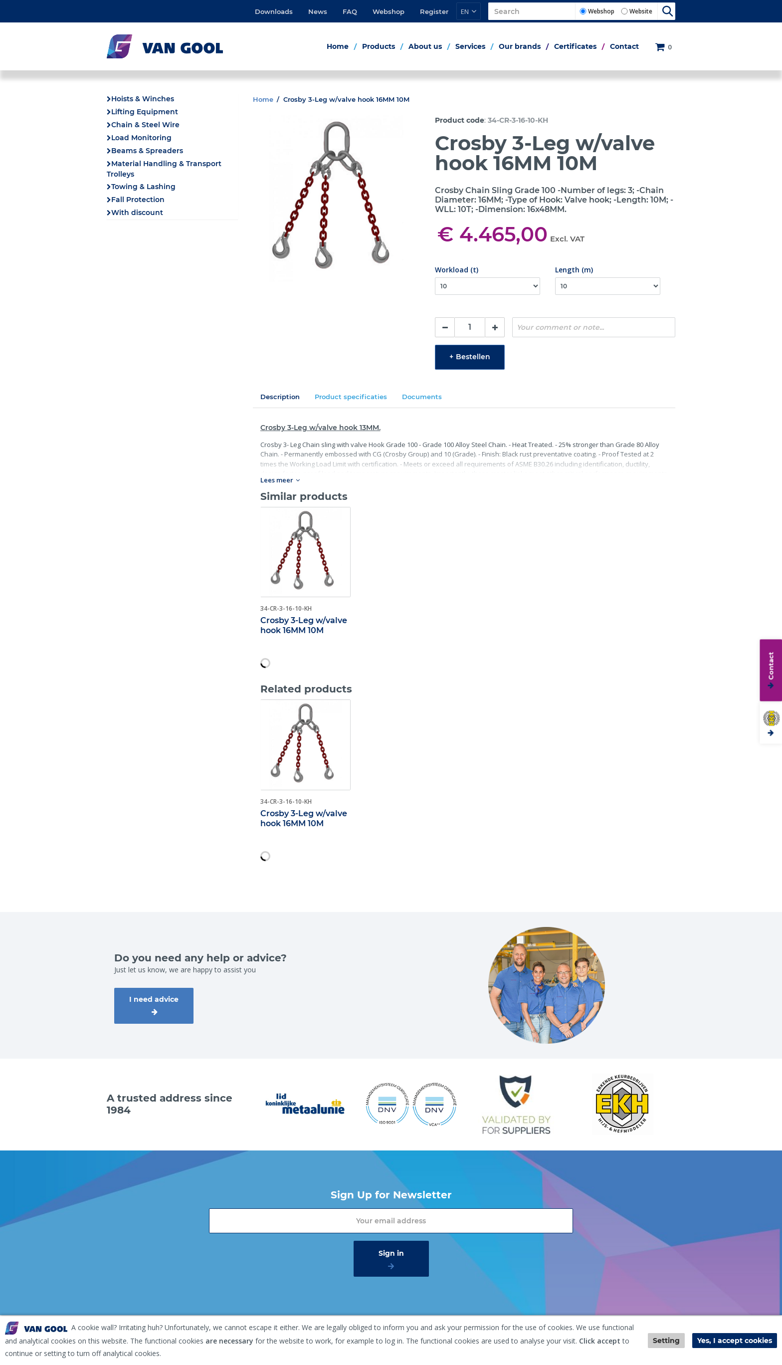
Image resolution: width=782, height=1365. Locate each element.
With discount (137, 212)
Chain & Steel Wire (145, 124)
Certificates (575, 46)
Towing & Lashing (143, 186)
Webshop (388, 11)
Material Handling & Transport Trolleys (164, 169)
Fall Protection (138, 199)
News (317, 11)
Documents (422, 397)
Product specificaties (351, 397)
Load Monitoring (141, 137)
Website (640, 11)
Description (280, 397)
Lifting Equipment (144, 111)
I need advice (154, 999)
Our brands (520, 46)
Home (338, 46)
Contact (624, 46)
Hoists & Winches (142, 98)
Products (378, 46)
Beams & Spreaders (147, 150)
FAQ (350, 11)
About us (425, 46)
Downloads (274, 11)
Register (434, 11)
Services (470, 46)
